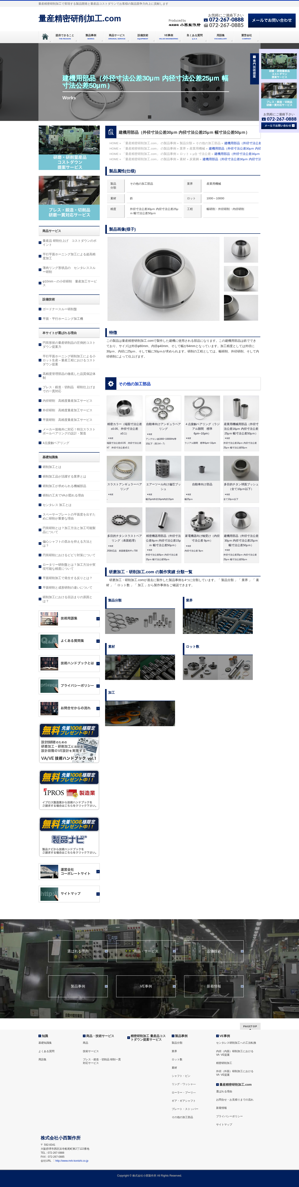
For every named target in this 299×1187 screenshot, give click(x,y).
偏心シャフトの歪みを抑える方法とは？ (67, 543)
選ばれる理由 (78, 951)
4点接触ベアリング (56, 443)
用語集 (42, 1059)
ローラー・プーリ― (184, 1092)
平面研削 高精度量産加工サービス (67, 420)
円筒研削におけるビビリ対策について (69, 555)
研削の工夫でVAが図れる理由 (63, 495)
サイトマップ (224, 1124)
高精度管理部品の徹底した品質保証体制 (69, 376)
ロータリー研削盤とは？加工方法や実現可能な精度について (69, 566)
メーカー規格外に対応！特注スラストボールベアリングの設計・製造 (69, 431)
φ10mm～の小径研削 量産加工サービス (70, 283)
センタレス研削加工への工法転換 (236, 1042)
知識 (45, 1036)
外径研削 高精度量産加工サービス (67, 410)
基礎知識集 (45, 1042)
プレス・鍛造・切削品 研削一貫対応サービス (102, 1061)
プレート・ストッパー (185, 1109)
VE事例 (146, 986)
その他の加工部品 (135, 384)
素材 (174, 1067)
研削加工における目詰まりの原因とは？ (67, 599)
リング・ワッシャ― (184, 1084)
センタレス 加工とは (57, 505)
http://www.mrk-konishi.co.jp (71, 1160)
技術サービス (91, 1051)
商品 (85, 1042)
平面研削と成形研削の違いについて (67, 587)
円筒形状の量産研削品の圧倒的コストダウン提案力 (69, 344)
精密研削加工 (224, 1063)
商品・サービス (146, 951)
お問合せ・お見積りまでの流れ (234, 1099)
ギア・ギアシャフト (184, 1100)
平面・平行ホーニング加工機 (63, 318)
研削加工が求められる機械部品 (64, 486)
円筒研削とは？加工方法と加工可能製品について (69, 530)
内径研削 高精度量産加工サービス (67, 400)
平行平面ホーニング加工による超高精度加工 (69, 256)
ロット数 (177, 1059)
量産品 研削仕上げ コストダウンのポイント (69, 242)
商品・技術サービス (100, 1036)
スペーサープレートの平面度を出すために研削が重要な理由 (69, 516)
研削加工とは (52, 467)
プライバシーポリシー (229, 1116)
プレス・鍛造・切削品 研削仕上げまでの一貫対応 (69, 389)
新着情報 (214, 986)
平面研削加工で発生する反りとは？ (67, 578)
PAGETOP (250, 1026)
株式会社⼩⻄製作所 (144, 1175)
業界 (174, 1051)
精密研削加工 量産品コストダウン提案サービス (148, 1037)
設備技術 (214, 951)
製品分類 (177, 1042)
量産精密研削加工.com (79, 18)
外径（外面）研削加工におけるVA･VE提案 (234, 1073)
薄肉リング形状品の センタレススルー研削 (69, 270)
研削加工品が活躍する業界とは (64, 476)
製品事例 (78, 986)
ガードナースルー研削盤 (60, 309)
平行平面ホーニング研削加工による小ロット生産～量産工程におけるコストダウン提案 (69, 360)
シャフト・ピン (181, 1075)
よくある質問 (46, 1051)
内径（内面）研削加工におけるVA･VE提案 (234, 1053)
